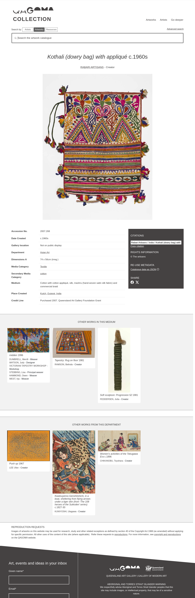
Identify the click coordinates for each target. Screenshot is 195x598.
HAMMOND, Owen (18, 375)
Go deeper (177, 19)
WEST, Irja (14, 379)
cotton (43, 273)
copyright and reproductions (167, 534)
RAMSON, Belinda (64, 364)
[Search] (97, 38)
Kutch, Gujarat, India (50, 293)
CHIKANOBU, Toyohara (111, 461)
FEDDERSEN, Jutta (109, 399)
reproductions (120, 534)
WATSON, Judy (16, 362)
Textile (43, 266)
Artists (163, 19)
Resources (51, 29)
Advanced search (175, 29)
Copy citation (137, 246)
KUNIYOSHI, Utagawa (65, 511)
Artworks (151, 19)
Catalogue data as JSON (143, 269)
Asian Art (45, 252)
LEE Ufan (14, 468)
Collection (32, 19)
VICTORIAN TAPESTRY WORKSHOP (27, 366)
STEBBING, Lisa (17, 372)
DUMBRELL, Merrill (18, 359)
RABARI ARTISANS (92, 67)
